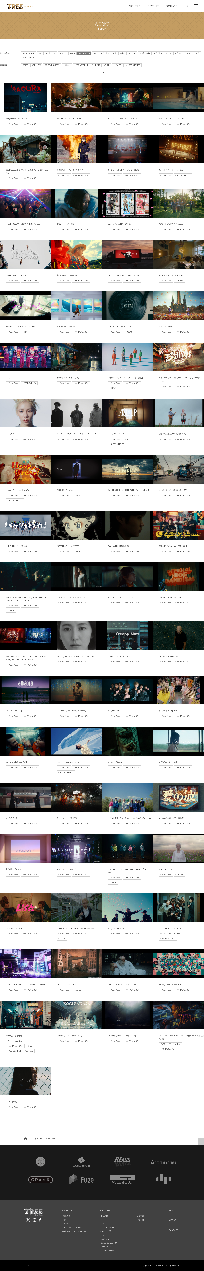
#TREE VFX (36, 65)
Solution (105, 1210)
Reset (101, 73)
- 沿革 (64, 1220)
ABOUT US (134, 6)
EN (186, 6)
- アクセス (66, 1223)
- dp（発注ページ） (107, 1250)
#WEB (72, 53)
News (172, 1210)
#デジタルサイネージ (162, 53)
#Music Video (84, 53)
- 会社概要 (66, 1216)
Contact (173, 1230)
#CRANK (67, 65)
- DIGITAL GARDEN (107, 1227)
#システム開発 (28, 53)
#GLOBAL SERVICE (133, 65)
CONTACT (171, 6)
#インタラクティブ (108, 53)
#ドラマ (132, 53)
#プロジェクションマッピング (187, 53)
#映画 (123, 53)
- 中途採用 (140, 1220)
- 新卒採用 (140, 1216)
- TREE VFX (104, 1216)
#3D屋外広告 (145, 53)
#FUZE (106, 65)
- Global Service (106, 1243)
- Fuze (102, 1235)
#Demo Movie (28, 57)
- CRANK (103, 1231)
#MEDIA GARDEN (81, 65)
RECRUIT (153, 6)
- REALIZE (103, 1223)
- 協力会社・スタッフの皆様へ (74, 1231)
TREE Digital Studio (36, 1139)
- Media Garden (106, 1239)
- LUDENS (104, 1220)
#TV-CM (63, 53)
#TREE (25, 65)
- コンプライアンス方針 (71, 1227)
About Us (67, 1210)
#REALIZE (117, 65)
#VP (95, 53)
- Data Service (105, 1246)
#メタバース (51, 53)
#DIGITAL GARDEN (52, 65)
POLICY (26, 1266)
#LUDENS (96, 65)
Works (172, 1220)
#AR (40, 53)
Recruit (140, 1210)
